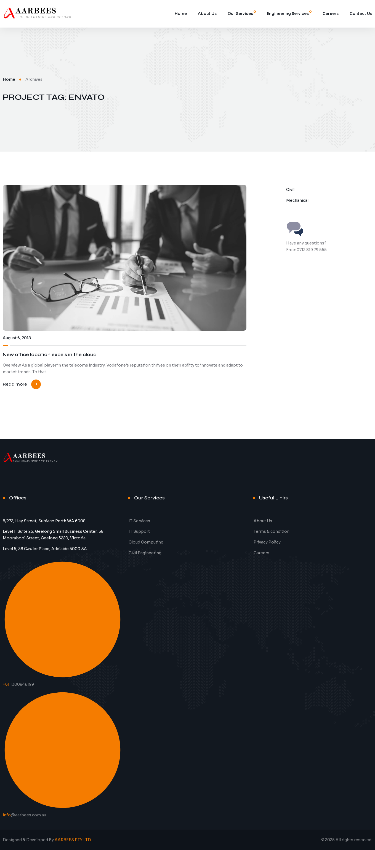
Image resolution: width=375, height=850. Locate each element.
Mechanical (297, 200)
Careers (331, 13)
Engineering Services (288, 13)
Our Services (240, 13)
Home (181, 13)
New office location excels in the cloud (50, 354)
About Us (207, 13)
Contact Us (361, 13)
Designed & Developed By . (47, 839)
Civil (290, 189)
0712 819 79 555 (312, 249)
